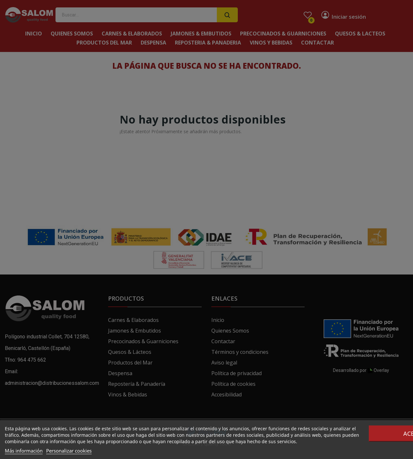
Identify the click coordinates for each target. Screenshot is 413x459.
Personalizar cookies (69, 450)
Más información (24, 450)
